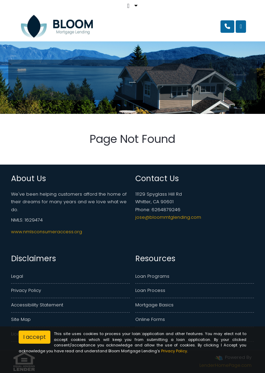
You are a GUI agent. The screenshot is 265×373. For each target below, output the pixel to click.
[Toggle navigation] (241, 26)
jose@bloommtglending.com (168, 217)
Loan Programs (152, 276)
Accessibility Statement (37, 305)
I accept (34, 337)
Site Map (21, 319)
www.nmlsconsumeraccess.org (46, 231)
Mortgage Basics (154, 305)
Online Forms (150, 319)
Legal (17, 276)
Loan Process (150, 290)
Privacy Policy (26, 290)
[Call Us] (227, 26)
